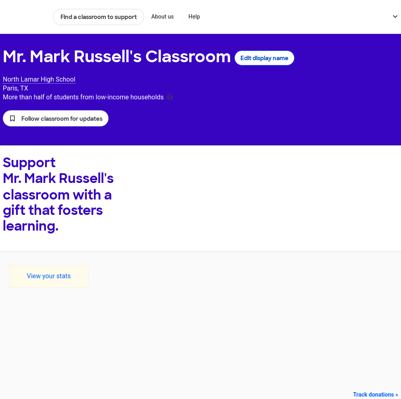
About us (162, 16)
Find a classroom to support (99, 17)
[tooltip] (169, 96)
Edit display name (264, 58)
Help (194, 16)
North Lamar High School (39, 79)
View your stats (49, 276)
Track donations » (375, 394)
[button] (56, 118)
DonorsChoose (24, 17)
